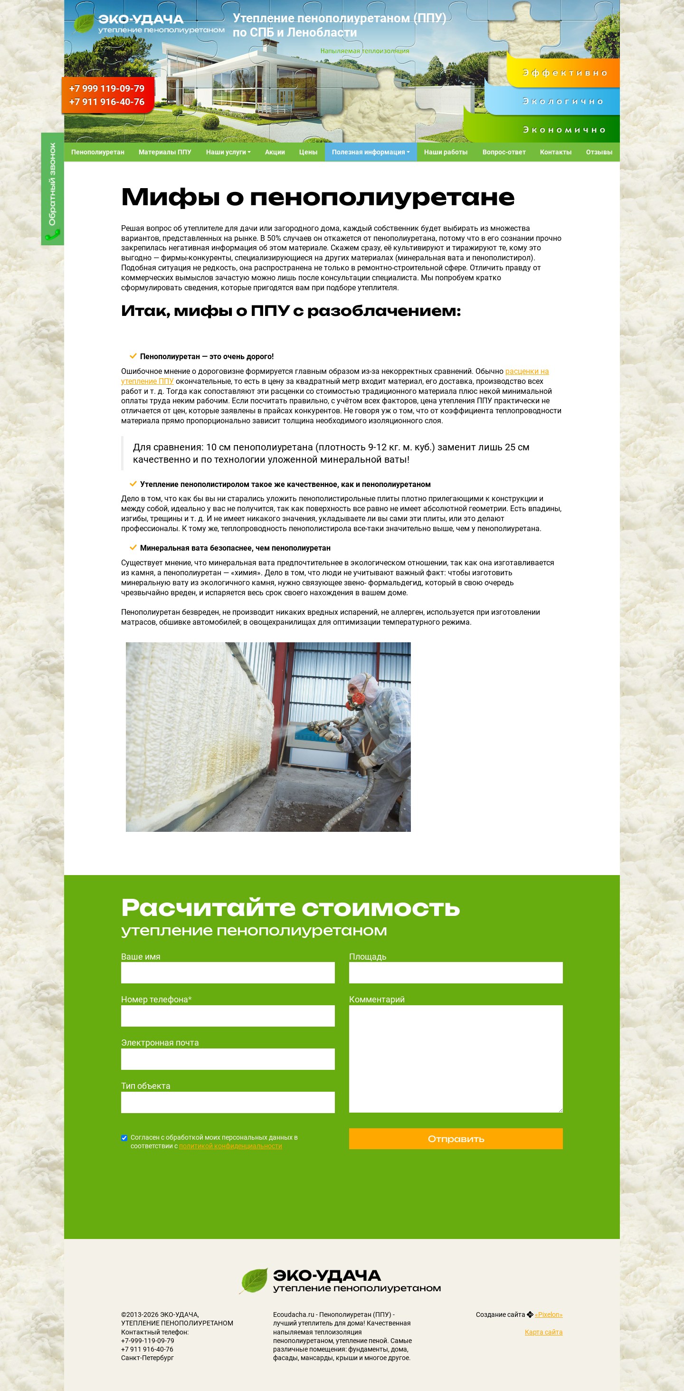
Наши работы (446, 152)
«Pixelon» (549, 1314)
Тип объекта (146, 1086)
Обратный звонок (52, 184)
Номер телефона (156, 999)
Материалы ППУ (165, 152)
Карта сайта (544, 1332)
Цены (308, 152)
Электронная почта (160, 1043)
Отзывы (599, 152)
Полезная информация (369, 152)
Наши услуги (226, 152)
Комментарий (377, 999)
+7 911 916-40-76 (147, 1349)
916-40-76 (106, 101)
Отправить (456, 1139)
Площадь (368, 957)
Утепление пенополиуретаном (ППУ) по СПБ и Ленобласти (339, 25)
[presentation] (193, 1179)
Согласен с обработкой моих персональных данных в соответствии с (209, 1142)
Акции (275, 152)
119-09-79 (106, 88)
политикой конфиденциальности (230, 1146)
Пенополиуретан (97, 152)
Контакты (556, 152)
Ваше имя (141, 957)
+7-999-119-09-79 (147, 1340)
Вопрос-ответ (504, 152)
